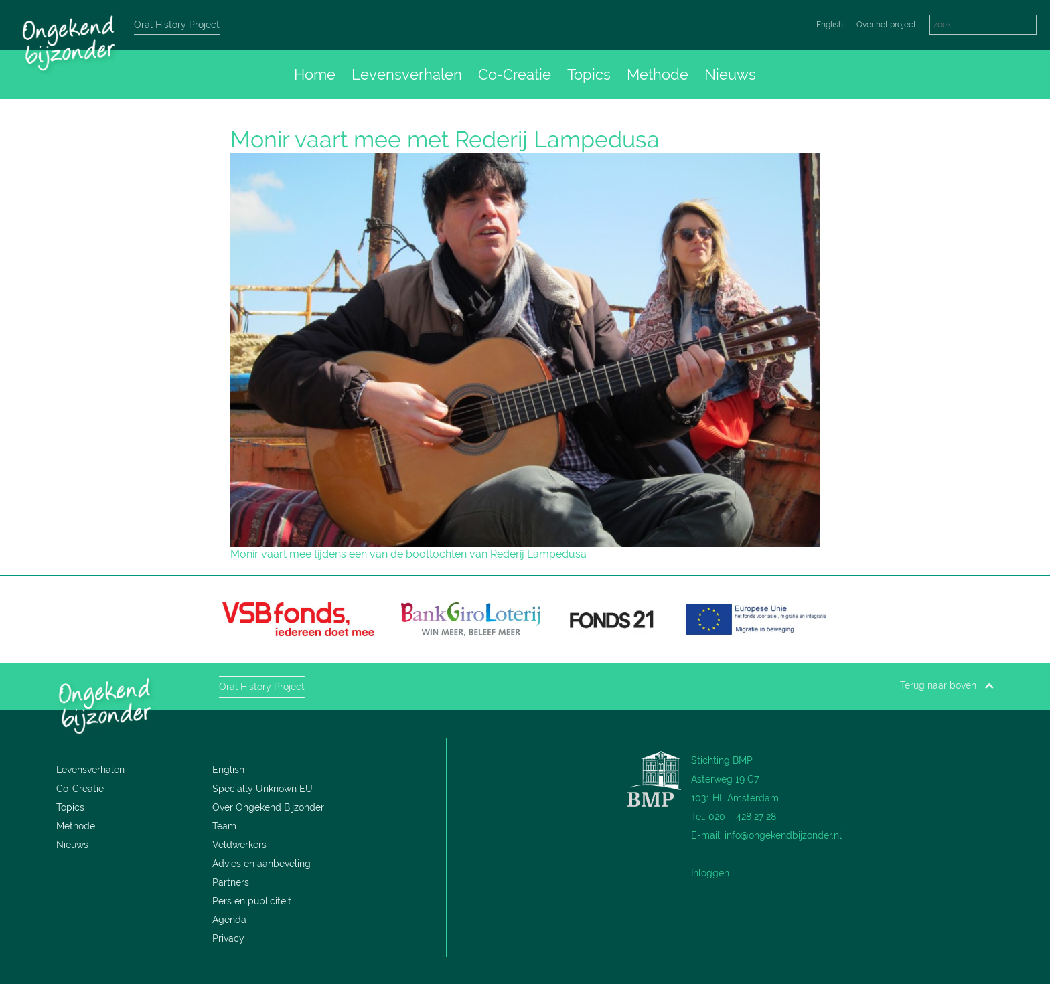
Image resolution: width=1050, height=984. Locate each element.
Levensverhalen (407, 74)
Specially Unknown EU (262, 788)
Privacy (228, 938)
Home (314, 74)
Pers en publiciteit (251, 901)
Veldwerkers (239, 844)
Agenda (229, 919)
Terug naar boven (947, 685)
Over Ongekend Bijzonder (268, 807)
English (829, 24)
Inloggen (710, 873)
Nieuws (730, 74)
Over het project (886, 24)
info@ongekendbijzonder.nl (783, 835)
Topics (589, 74)
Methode (657, 74)
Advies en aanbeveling (261, 863)
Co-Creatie (514, 74)
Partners (230, 882)
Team (224, 826)
